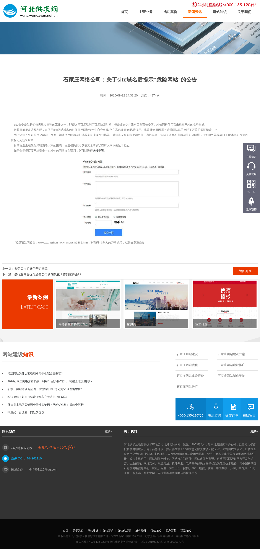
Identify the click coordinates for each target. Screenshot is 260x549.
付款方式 (156, 530)
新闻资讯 (195, 12)
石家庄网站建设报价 (190, 375)
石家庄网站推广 (187, 386)
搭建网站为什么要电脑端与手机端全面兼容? (35, 373)
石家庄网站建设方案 (231, 354)
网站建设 (93, 530)
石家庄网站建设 (187, 354)
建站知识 (220, 12)
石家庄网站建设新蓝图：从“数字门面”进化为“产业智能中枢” (45, 389)
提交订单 (231, 415)
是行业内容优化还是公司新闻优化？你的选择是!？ (48, 274)
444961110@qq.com (43, 469)
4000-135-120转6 (190, 415)
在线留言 (249, 415)
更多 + (108, 431)
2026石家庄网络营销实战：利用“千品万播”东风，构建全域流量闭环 (50, 381)
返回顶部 (251, 209)
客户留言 (171, 530)
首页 (124, 12)
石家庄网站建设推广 (231, 365)
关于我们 (244, 12)
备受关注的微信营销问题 (31, 268)
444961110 (34, 458)
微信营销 (108, 530)
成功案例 (170, 12)
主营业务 (146, 12)
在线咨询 (214, 415)
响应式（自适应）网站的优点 (26, 412)
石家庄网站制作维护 (231, 375)
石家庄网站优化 (187, 365)
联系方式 (185, 530)
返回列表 (245, 271)
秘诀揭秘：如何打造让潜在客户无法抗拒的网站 (37, 397)
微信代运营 (124, 530)
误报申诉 (98, 150)
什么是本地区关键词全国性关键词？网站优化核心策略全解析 (46, 404)
